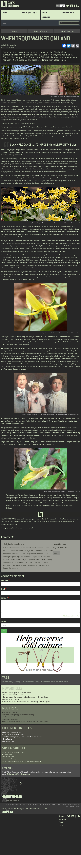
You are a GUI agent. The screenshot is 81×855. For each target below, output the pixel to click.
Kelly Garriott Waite (9, 45)
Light (62, 6)
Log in (61, 825)
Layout (3, 621)
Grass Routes (7, 739)
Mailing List (62, 819)
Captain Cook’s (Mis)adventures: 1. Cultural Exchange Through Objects (26, 701)
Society (24, 12)
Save (4, 631)
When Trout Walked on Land (12, 732)
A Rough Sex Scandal (10, 712)
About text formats (71, 616)
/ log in (34, 12)
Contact (61, 816)
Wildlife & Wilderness (67, 31)
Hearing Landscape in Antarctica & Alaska (17, 693)
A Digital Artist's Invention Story (13, 699)
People (61, 822)
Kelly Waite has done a (13, 544)
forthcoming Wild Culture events (18, 774)
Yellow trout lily (8, 682)
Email (3, 589)
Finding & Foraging (40, 31)
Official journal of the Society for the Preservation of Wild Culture (24, 808)
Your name (4, 580)
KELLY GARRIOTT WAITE (8, 519)
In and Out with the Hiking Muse (13, 734)
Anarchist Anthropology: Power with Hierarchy (18, 715)
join (29, 12)
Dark (57, 6)
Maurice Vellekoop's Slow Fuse (13, 695)
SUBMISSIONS (46, 17)
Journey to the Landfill (10, 719)
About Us (44, 12)
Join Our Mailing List (67, 12)
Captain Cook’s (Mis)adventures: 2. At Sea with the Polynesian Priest (25, 697)
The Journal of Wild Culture (59, 682)
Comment (4, 598)
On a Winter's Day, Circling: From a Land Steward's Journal (22, 737)
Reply (56, 553)
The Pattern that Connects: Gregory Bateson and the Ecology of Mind (25, 721)
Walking (14, 31)
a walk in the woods (27, 682)
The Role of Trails (8, 741)
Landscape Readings (10, 759)
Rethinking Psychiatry (10, 717)
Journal (4, 12)
